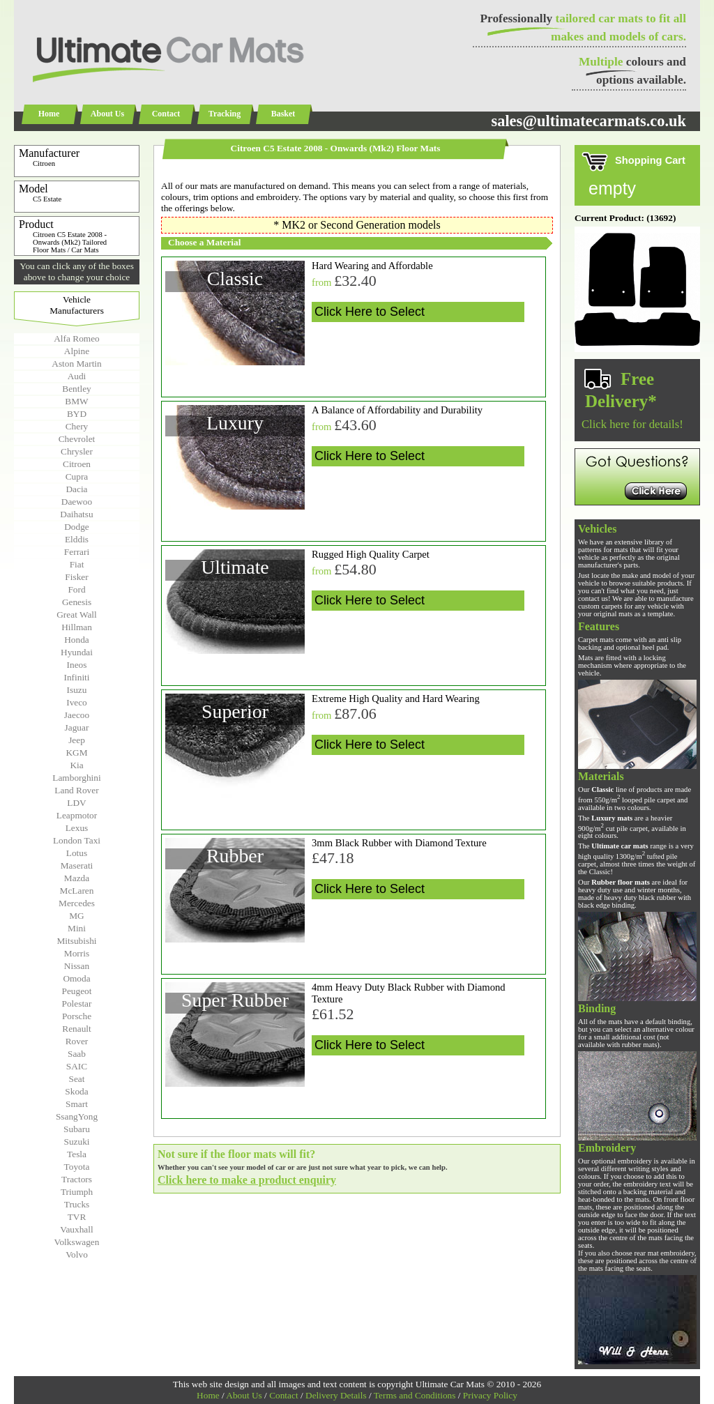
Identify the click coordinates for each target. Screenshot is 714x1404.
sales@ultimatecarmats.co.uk (588, 121)
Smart (77, 1104)
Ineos (77, 664)
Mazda (76, 878)
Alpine (76, 351)
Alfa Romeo (77, 338)
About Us (107, 114)
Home (49, 114)
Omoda (76, 978)
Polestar (77, 1003)
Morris (76, 953)
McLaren (77, 890)
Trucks (77, 1204)
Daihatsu (76, 514)
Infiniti (76, 677)
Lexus (77, 828)
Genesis (76, 602)
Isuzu (77, 690)
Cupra (77, 476)
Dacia (76, 489)
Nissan (76, 966)
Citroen (77, 464)
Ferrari (76, 552)
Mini (77, 928)
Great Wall (76, 614)
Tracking (224, 114)
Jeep (76, 740)
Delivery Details (336, 1395)
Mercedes (77, 903)
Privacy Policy (490, 1395)
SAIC (76, 1066)
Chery (77, 426)
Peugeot (77, 991)
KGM (76, 752)
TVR (77, 1217)
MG (76, 915)
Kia (76, 765)
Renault (76, 1028)
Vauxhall (76, 1229)
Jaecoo (76, 715)
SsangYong (77, 1116)
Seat (77, 1079)
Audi (77, 376)
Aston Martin (76, 363)
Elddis (77, 539)
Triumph (77, 1191)
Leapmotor (76, 815)
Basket (283, 114)
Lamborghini (76, 777)
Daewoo (76, 501)
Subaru (76, 1129)
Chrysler (77, 451)
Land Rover (76, 790)
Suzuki (76, 1141)
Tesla (76, 1154)
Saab (77, 1053)
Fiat (77, 564)
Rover (77, 1041)
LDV (76, 803)
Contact (166, 114)
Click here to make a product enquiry (247, 1180)
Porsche (76, 1016)
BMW (76, 401)
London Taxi (76, 840)
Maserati (77, 865)
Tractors (76, 1179)
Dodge (76, 526)
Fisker (76, 577)
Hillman (76, 627)
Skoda (76, 1091)
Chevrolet (77, 439)
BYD (76, 414)
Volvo (77, 1254)
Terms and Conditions (415, 1395)
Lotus (76, 853)
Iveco (76, 702)
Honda (76, 639)
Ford (76, 589)
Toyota (77, 1166)
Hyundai (77, 652)
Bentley (76, 388)
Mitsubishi (76, 941)
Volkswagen (77, 1242)
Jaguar (77, 727)
